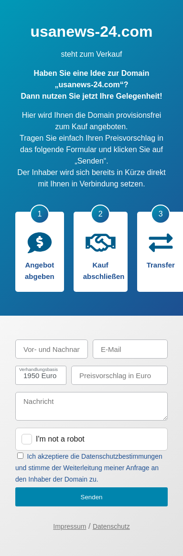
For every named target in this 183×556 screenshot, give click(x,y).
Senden (92, 497)
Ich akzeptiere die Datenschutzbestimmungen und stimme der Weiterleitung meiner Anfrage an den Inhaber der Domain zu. (88, 468)
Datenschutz (111, 526)
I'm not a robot (60, 439)
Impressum (69, 526)
